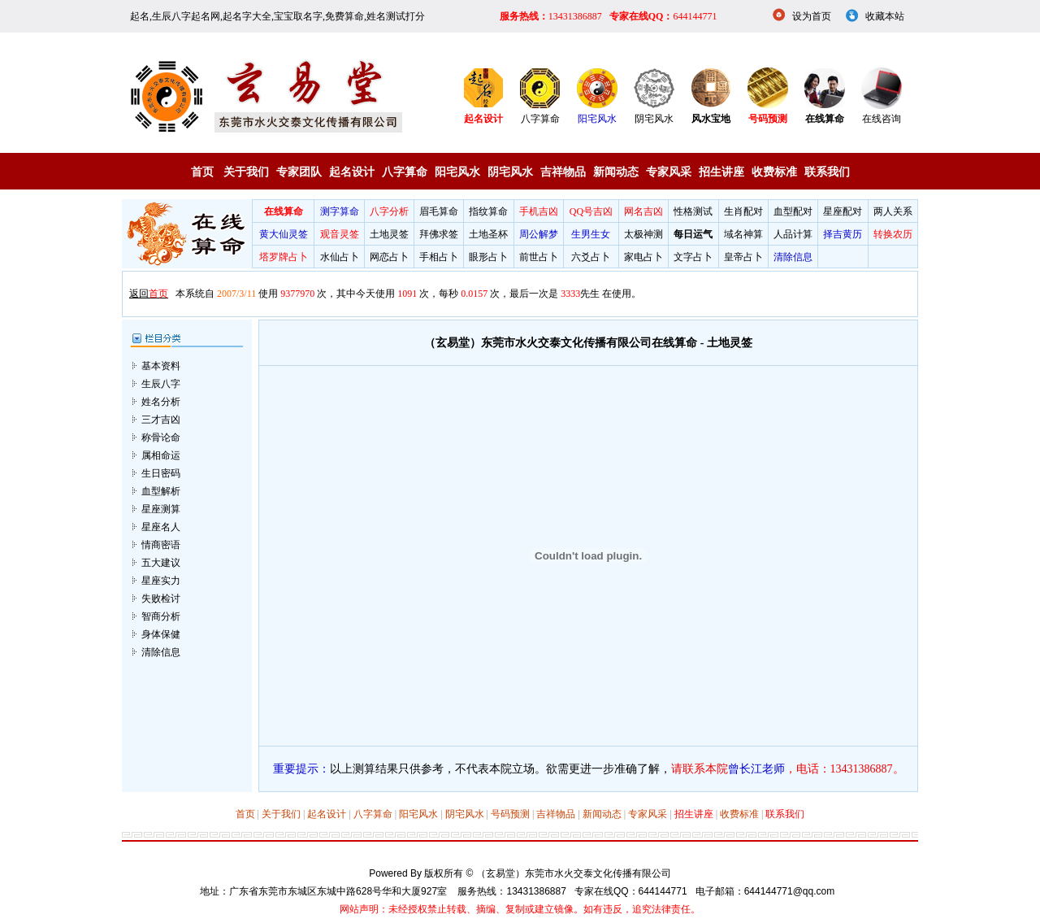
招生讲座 (721, 172)
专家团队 (299, 172)
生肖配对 (743, 211)
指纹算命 (488, 211)
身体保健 (160, 617)
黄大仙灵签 (283, 234)
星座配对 (842, 211)
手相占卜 (438, 257)
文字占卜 (693, 257)
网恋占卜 (389, 257)
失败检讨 (160, 581)
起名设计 (352, 172)
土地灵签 (389, 234)
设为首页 (811, 16)
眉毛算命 (438, 211)
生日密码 (160, 456)
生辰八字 (160, 366)
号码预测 (510, 797)
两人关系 (892, 211)
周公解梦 (538, 234)
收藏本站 (884, 16)
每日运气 (693, 234)
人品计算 (793, 234)
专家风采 (668, 172)
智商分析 (160, 599)
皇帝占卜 (743, 257)
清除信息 (793, 257)
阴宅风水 (654, 118)
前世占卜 (538, 257)
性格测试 (693, 211)
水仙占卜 (339, 257)
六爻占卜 (590, 257)
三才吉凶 (160, 402)
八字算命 (540, 118)
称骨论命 (160, 420)
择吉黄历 (842, 234)
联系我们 (827, 172)
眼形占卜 (488, 257)
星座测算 (160, 492)
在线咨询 (881, 118)
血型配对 (793, 211)
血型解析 (160, 474)
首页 (202, 172)
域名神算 (743, 234)
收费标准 (774, 172)
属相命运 (160, 438)
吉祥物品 (563, 172)
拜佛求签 (438, 234)
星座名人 (160, 510)
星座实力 (160, 563)
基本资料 (160, 349)
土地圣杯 (488, 234)
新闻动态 (616, 172)
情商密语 (160, 527)
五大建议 (160, 545)
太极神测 (643, 234)
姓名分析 (160, 384)
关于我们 (246, 172)
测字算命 (339, 211)
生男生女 (590, 234)
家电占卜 (643, 257)
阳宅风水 (597, 118)
